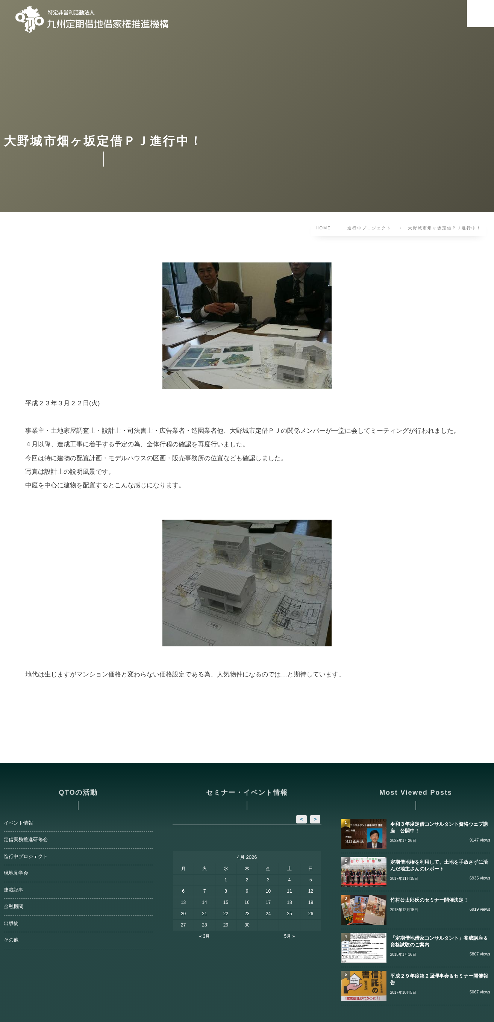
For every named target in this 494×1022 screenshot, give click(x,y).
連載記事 (13, 890)
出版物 (11, 923)
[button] (480, 13)
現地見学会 (16, 873)
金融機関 (13, 906)
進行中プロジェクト (26, 856)
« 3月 (204, 936)
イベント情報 (18, 823)
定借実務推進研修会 (26, 839)
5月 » (289, 936)
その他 (11, 940)
